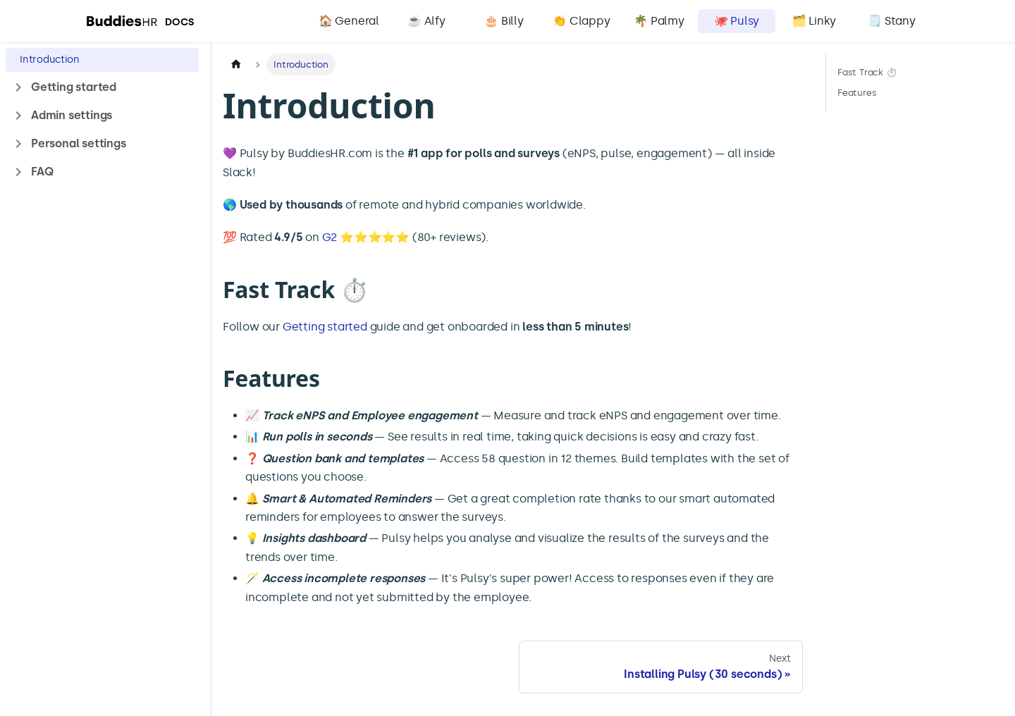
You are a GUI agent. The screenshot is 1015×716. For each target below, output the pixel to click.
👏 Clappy (581, 20)
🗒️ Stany (892, 20)
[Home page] (236, 64)
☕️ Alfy (426, 20)
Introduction (50, 60)
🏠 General (349, 20)
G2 (330, 237)
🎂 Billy (504, 20)
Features (856, 92)
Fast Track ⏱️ (867, 72)
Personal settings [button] (78, 143)
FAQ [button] (42, 171)
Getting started (325, 326)
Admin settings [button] (71, 115)
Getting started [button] (73, 87)
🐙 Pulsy (737, 20)
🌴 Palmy (659, 20)
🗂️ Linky (814, 20)
